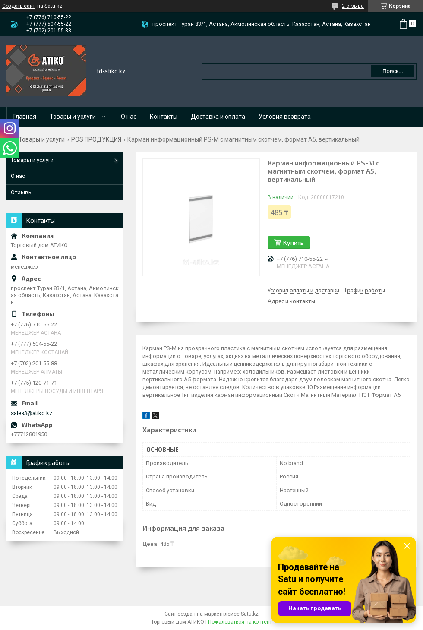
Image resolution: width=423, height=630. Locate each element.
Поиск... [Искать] (392, 71)
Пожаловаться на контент (240, 622)
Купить (293, 242)
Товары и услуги (73, 116)
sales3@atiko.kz (31, 413)
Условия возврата (285, 116)
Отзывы (22, 192)
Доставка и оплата (218, 116)
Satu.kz (250, 614)
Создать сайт (18, 6)
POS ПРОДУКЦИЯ (96, 139)
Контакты (163, 116)
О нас (128, 116)
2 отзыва (353, 6)
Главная (24, 116)
